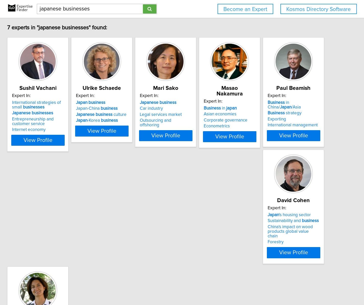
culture (135, 114)
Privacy (178, 286)
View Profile (65, 140)
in (280, 102)
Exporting (42, 231)
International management (58, 237)
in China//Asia (61, 219)
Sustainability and (135, 225)
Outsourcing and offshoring (213, 120)
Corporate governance (285, 114)
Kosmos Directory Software (318, 9)
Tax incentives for (214, 225)
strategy (50, 225)
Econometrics (277, 120)
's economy (203, 219)
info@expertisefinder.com (135, 286)
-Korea (131, 120)
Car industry (198, 108)
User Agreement (200, 286)
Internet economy (50, 129)
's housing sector (131, 219)
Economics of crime (205, 231)
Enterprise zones (203, 237)
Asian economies (280, 108)
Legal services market (208, 114)
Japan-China (131, 108)
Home (164, 286)
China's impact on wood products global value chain (141, 233)
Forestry (118, 242)
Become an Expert (245, 9)
